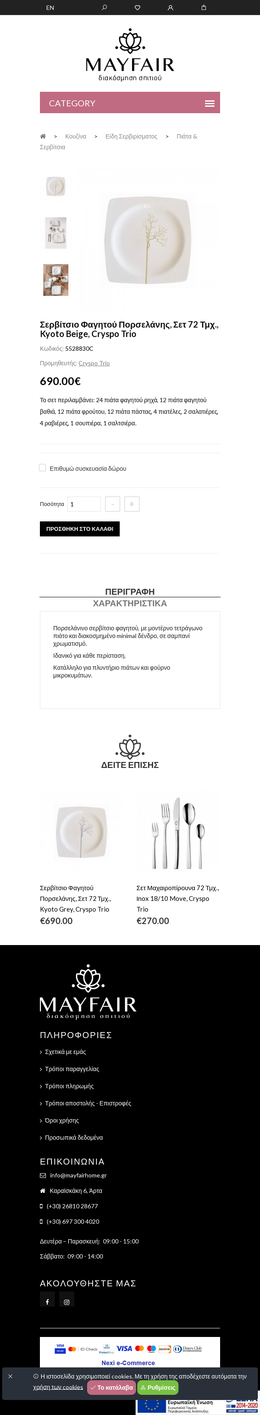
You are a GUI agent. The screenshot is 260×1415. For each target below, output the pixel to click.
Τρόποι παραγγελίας (72, 1068)
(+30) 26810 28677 (72, 1206)
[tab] (56, 185)
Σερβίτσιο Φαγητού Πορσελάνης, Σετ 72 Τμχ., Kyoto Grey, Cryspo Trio (75, 898)
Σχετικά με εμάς (65, 1051)
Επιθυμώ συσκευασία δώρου (88, 468)
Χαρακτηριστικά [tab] (130, 603)
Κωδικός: (52, 348)
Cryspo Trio (94, 363)
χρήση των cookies (58, 1386)
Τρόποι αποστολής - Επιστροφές (88, 1103)
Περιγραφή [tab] (129, 591)
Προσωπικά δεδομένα (74, 1137)
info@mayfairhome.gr (78, 1175)
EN (50, 7)
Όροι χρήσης (62, 1120)
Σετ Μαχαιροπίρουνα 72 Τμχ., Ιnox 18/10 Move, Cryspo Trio (177, 898)
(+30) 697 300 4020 (73, 1221)
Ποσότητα (52, 503)
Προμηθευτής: (58, 363)
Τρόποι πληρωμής (69, 1086)
